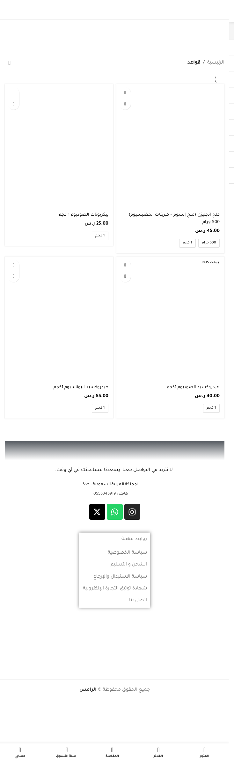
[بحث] (11, 9)
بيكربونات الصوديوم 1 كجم (81, 215)
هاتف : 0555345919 (110, 494)
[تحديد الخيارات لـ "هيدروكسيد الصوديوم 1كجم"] (125, 265)
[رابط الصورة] (115, 451)
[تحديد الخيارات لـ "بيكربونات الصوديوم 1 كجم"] (13, 92)
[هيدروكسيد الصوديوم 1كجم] (170, 318)
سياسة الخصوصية (127, 553)
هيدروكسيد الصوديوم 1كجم (191, 387)
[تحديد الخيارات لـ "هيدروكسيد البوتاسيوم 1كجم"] (13, 265)
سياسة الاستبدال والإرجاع (120, 577)
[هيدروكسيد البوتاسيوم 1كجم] (59, 318)
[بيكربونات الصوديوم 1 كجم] (59, 146)
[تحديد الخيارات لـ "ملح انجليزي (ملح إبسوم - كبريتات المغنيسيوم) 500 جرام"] (125, 92)
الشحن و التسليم (129, 564)
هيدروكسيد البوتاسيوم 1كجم (78, 387)
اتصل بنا (138, 600)
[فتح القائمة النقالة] (218, 9)
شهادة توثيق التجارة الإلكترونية (115, 588)
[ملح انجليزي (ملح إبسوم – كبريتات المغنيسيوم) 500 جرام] (170, 146)
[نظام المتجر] (9, 63)
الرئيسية (215, 62)
